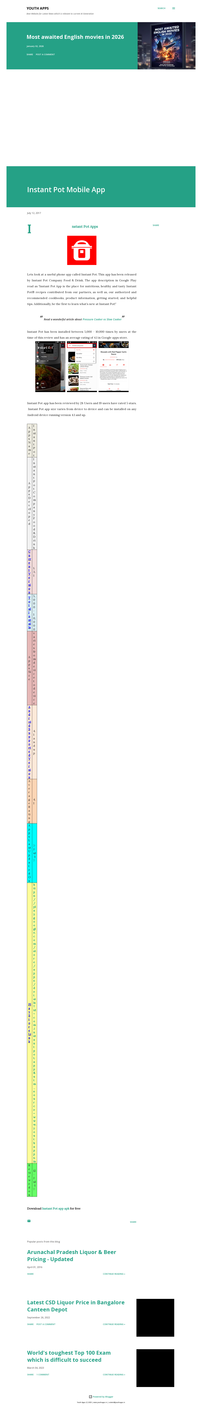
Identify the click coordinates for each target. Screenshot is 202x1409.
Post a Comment (45, 54)
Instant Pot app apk (55, 1208)
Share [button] (30, 54)
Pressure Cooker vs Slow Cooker (102, 319)
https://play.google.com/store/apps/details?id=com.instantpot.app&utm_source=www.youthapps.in (34, 1023)
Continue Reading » (114, 1273)
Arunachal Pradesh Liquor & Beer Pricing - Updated (71, 1255)
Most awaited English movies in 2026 (75, 36)
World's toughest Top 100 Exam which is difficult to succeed (69, 1356)
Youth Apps (38, 8)
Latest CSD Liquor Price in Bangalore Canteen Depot (76, 1306)
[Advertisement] (95, 122)
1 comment (42, 1374)
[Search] (161, 8)
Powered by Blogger (101, 1396)
